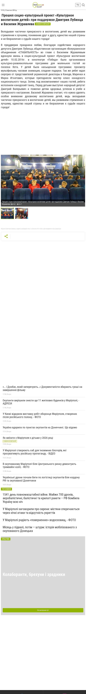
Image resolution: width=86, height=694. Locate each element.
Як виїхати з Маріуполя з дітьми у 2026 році (28, 437)
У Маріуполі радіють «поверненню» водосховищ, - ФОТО (39, 520)
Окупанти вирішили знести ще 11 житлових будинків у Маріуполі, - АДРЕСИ (41, 402)
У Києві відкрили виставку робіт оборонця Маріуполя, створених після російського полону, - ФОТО (40, 415)
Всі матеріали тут (43, 610)
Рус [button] (78, 5)
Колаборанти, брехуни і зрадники (34, 574)
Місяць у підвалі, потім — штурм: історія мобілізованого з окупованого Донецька (40, 529)
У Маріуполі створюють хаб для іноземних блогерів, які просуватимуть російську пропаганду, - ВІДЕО (34, 452)
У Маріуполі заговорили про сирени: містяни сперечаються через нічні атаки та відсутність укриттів (41, 510)
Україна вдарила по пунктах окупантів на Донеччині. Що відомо (40, 427)
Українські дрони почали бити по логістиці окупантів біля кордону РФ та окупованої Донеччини (41, 479)
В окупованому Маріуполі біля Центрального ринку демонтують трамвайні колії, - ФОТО (39, 465)
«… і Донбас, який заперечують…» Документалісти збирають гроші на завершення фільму (42, 388)
